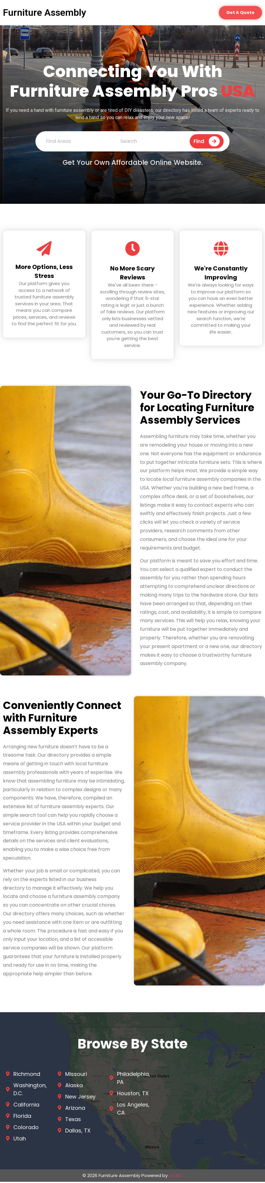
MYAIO (176, 1176)
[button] (239, 13)
